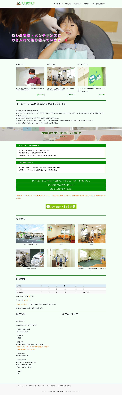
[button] (9, 33)
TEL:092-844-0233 (63, 386)
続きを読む (41, 95)
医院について (32, 386)
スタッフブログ (51, 386)
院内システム (41, 386)
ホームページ (22, 386)
